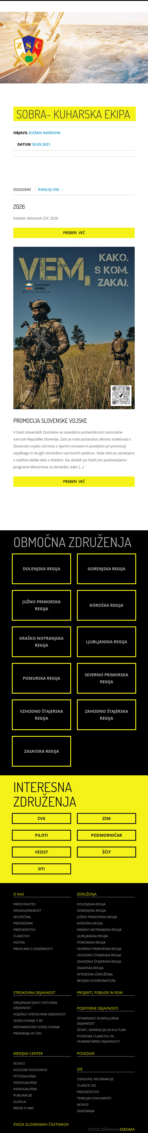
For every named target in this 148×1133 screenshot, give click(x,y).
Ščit (106, 852)
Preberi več (74, 232)
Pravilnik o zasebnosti (33, 948)
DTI (41, 868)
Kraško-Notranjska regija (99, 929)
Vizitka (19, 942)
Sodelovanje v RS (28, 1020)
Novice (19, 1063)
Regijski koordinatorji (96, 980)
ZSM (106, 818)
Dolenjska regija (91, 904)
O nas (18, 894)
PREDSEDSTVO (88, 1092)
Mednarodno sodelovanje (36, 1027)
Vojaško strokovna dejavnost (39, 1014)
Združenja (87, 894)
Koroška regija (90, 923)
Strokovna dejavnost (34, 992)
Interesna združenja (95, 974)
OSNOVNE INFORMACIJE (95, 1079)
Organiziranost (27, 910)
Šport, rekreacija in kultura (101, 1030)
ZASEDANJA (85, 1111)
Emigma (127, 1129)
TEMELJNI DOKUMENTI (94, 1098)
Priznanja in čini (27, 1033)
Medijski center (28, 1053)
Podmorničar (106, 835)
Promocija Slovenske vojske (50, 420)
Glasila (19, 1101)
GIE (80, 1069)
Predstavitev (24, 904)
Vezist (41, 852)
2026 (19, 206)
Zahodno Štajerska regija (99, 961)
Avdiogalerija (25, 1089)
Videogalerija (25, 1082)
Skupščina (22, 917)
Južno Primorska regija (97, 917)
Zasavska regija (90, 968)
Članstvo (21, 936)
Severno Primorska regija (99, 948)
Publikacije (22, 1095)
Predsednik (23, 923)
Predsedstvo (24, 929)
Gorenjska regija (91, 910)
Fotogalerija (24, 1076)
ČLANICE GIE (86, 1085)
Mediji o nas (23, 1108)
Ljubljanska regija (92, 936)
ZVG (41, 818)
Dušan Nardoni (36, 132)
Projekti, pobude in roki (100, 992)
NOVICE (83, 1104)
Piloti (41, 835)
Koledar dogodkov (30, 1070)
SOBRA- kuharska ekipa (73, 114)
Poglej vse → (51, 189)
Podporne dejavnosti (97, 1008)
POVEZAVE (86, 1053)
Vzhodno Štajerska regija (99, 955)
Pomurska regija (91, 942)
